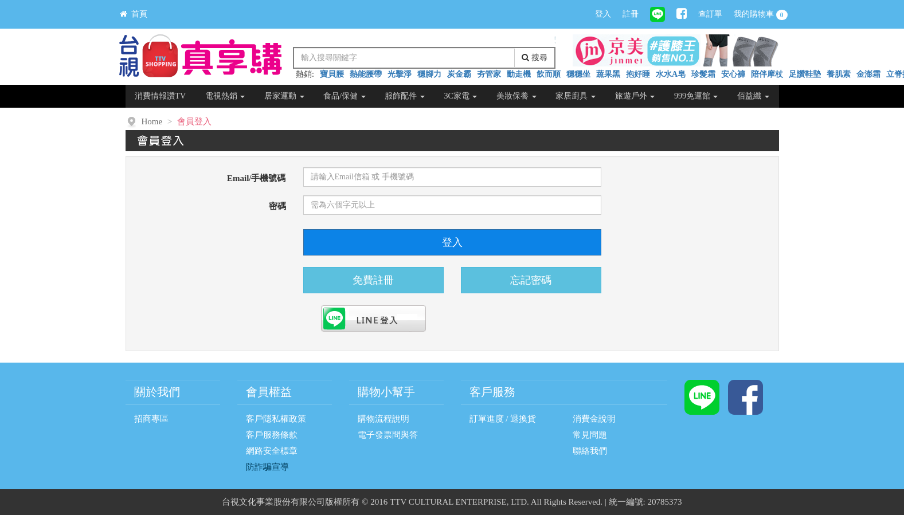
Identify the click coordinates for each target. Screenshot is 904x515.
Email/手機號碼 (256, 178)
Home (152, 121)
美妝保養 (516, 96)
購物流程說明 (383, 418)
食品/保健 (344, 96)
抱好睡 (638, 74)
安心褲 (733, 74)
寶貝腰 (332, 74)
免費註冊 (373, 280)
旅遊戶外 (635, 96)
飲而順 (549, 74)
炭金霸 (459, 74)
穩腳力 (429, 74)
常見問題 (590, 434)
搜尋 (534, 57)
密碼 (277, 206)
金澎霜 (868, 74)
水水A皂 (671, 74)
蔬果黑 (608, 74)
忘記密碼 (530, 280)
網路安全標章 (272, 450)
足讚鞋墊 (805, 74)
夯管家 (489, 74)
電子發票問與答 (388, 434)
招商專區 (151, 418)
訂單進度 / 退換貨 (503, 418)
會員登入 (194, 121)
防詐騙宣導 (267, 466)
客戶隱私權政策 (276, 418)
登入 (603, 14)
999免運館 (696, 96)
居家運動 (284, 96)
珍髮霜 (703, 74)
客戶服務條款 (272, 434)
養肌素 (839, 74)
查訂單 (710, 14)
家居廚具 (575, 96)
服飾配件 (405, 96)
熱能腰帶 (366, 74)
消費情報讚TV (160, 96)
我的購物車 (761, 15)
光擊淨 (400, 74)
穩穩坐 (578, 74)
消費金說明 (594, 418)
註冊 (631, 14)
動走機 (519, 74)
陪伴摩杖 (767, 74)
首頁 (133, 14)
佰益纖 (753, 96)
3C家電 (461, 96)
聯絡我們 (590, 450)
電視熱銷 (225, 96)
